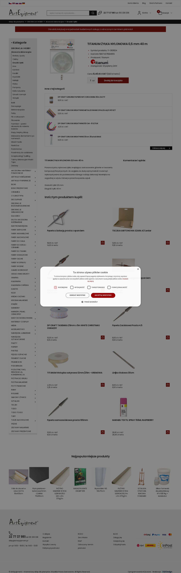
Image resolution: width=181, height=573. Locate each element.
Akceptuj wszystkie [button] (103, 295)
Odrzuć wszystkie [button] (77, 295)
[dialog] (90, 286)
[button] (90, 301)
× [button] (138, 269)
